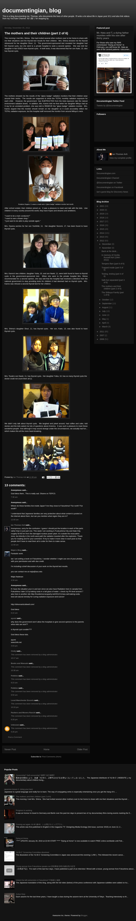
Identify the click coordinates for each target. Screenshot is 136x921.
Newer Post (10, 749)
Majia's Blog (16, 550)
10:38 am (15, 670)
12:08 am (15, 545)
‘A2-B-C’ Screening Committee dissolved (32, 852)
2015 (102, 229)
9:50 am (14, 695)
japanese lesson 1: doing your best (18, 789)
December (107, 244)
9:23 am (14, 683)
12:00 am (15, 520)
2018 (102, 218)
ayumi (13, 618)
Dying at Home (22, 838)
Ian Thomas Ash (18, 525)
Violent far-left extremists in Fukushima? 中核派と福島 (38, 880)
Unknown (15, 725)
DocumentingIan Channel (108, 178)
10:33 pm (15, 707)
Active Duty (20, 894)
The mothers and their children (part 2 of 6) (111, 287)
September (107, 303)
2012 (102, 241)
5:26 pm (14, 732)
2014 (102, 233)
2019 (102, 214)
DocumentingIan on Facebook (110, 187)
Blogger (84, 915)
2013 (102, 237)
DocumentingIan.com (106, 173)
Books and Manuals (19, 663)
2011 (102, 331)
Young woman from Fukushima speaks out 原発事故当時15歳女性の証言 (45, 866)
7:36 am (14, 497)
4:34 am (14, 580)
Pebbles (14, 676)
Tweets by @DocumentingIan (110, 105)
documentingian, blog (31, 10)
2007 (102, 335)
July (104, 311)
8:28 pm (14, 719)
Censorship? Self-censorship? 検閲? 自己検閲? (35, 775)
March (105, 326)
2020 (102, 210)
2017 (102, 221)
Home (47, 749)
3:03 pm (14, 646)
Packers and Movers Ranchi (23, 713)
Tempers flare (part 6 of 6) (113, 264)
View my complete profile (120, 158)
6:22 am (14, 613)
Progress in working (24, 810)
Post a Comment (15, 737)
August (105, 307)
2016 (102, 225)
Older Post (82, 749)
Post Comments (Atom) (51, 757)
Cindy (13, 651)
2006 (102, 339)
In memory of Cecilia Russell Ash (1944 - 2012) (111, 257)
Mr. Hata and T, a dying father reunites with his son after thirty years (113, 35)
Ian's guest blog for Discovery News (112, 192)
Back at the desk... (110, 251)
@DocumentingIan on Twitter (109, 183)
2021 (102, 206)
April (104, 323)
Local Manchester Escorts (22, 700)
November (107, 248)
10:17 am (15, 658)
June (104, 315)
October (106, 300)
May (104, 319)
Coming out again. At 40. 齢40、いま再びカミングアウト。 (40, 824)
